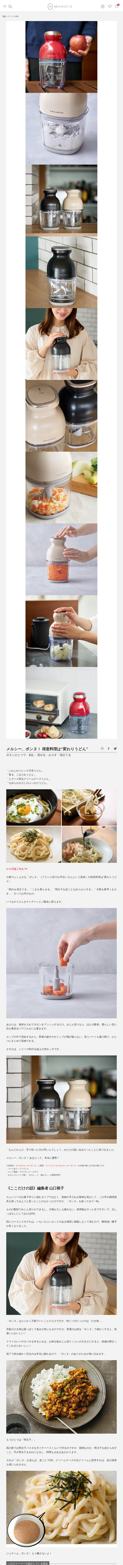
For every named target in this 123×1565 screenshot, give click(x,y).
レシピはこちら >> (16, 868)
